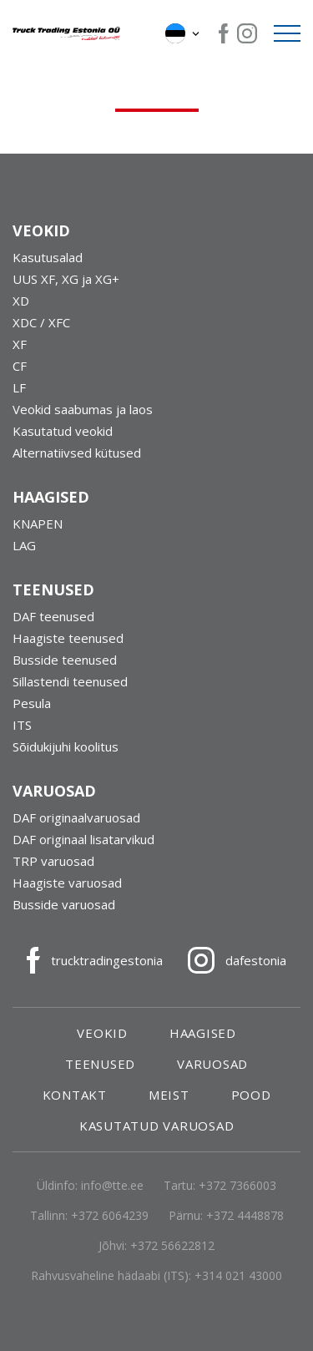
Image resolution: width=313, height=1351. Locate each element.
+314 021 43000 (238, 1275)
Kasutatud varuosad (157, 1125)
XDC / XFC (41, 322)
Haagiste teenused (68, 638)
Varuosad (212, 1063)
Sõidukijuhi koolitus (66, 746)
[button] (183, 33)
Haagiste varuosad (67, 882)
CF (20, 365)
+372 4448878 (245, 1215)
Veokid (102, 1033)
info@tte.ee (112, 1185)
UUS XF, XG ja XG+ (66, 279)
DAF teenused (53, 616)
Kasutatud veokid (63, 431)
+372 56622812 (172, 1245)
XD (21, 300)
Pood (251, 1094)
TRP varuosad (53, 861)
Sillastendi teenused (70, 681)
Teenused (100, 1063)
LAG (24, 545)
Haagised (202, 1033)
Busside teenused (65, 659)
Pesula (32, 703)
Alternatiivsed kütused (77, 452)
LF (19, 387)
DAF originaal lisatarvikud (83, 839)
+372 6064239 (110, 1215)
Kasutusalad (48, 257)
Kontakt (75, 1094)
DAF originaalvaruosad (76, 817)
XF (20, 344)
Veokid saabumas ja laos (83, 409)
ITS (22, 724)
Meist (169, 1094)
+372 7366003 (237, 1185)
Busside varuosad (64, 904)
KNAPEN (38, 523)
